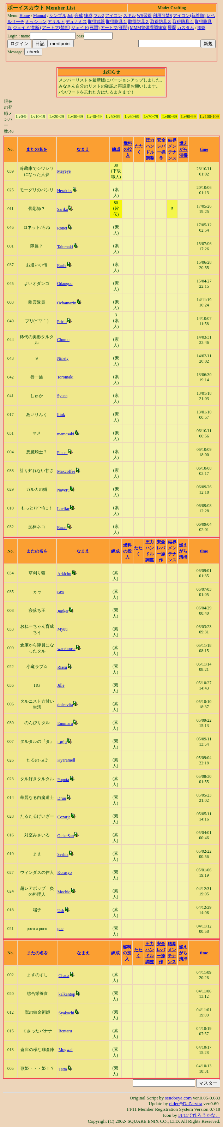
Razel (62, 527)
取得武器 (96, 21)
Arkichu (64, 573)
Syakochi (66, 1012)
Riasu (62, 667)
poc (60, 928)
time (204, 149)
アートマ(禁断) (56, 27)
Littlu (62, 742)
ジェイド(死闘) (85, 27)
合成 (78, 15)
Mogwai (66, 1049)
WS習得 (144, 15)
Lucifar (63, 508)
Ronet (62, 228)
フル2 (99, 15)
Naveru (63, 490)
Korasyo (64, 872)
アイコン (113, 15)
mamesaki (65, 433)
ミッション (36, 21)
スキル (129, 15)
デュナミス (76, 21)
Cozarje (63, 817)
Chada (64, 975)
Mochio (63, 891)
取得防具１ (116, 21)
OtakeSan (65, 835)
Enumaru (65, 723)
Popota (63, 779)
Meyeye (64, 171)
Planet (62, 452)
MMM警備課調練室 (148, 27)
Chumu (63, 339)
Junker (62, 611)
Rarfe (62, 265)
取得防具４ (183, 21)
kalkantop (67, 994)
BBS (201, 27)
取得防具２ (138, 21)
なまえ (83, 149)
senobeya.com (178, 1098)
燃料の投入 (127, 149)
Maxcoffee (66, 471)
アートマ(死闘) (115, 27)
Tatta (63, 1069)
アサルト (56, 21)
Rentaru (65, 1030)
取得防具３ (160, 21)
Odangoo (65, 283)
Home (24, 15)
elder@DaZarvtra (186, 1103)
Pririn (62, 321)
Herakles (64, 190)
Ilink (61, 414)
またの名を (36, 149)
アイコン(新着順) (189, 15)
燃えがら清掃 (183, 149)
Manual (39, 15)
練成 (88, 15)
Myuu (62, 629)
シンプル (57, 15)
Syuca (62, 395)
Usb (60, 910)
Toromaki (65, 377)
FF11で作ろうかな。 (199, 1115)
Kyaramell (66, 760)
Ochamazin (67, 302)
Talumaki (65, 246)
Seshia (62, 854)
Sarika (62, 209)
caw (60, 591)
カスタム (185, 27)
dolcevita (65, 704)
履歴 (172, 27)
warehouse (66, 648)
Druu (61, 798)
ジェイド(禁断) (27, 27)
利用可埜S (162, 15)
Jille (60, 685)
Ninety (63, 358)
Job (70, 15)
